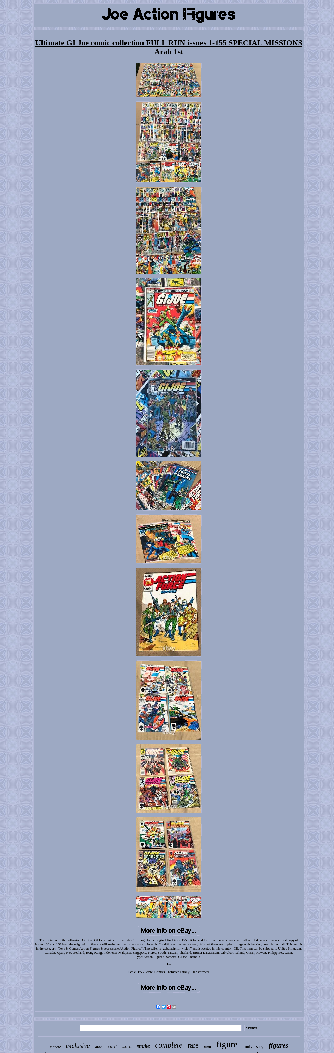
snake (143, 1046)
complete (168, 1045)
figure (226, 1044)
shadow (55, 1047)
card (112, 1046)
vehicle (127, 1047)
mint (207, 1047)
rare (193, 1045)
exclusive (78, 1045)
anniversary (253, 1046)
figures (278, 1045)
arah (99, 1047)
